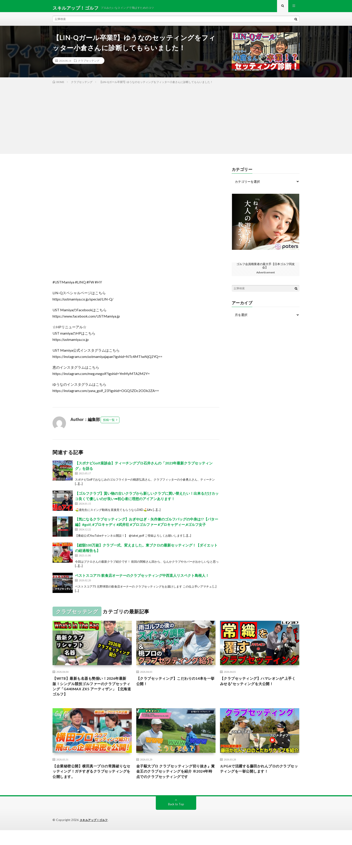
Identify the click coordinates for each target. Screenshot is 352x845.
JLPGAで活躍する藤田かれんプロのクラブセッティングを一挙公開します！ (259, 776)
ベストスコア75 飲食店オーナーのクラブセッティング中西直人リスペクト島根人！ (142, 579)
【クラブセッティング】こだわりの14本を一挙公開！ (174, 685)
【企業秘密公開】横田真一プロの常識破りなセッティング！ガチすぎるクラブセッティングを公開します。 (92, 779)
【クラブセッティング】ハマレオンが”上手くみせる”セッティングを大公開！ (258, 685)
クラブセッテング (88, 64)
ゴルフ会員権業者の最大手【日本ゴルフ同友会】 (265, 269)
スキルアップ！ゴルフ (95, 835)
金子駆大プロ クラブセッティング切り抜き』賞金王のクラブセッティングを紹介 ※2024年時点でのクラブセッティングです (174, 782)
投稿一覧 (109, 423)
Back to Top (176, 819)
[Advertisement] (176, 121)
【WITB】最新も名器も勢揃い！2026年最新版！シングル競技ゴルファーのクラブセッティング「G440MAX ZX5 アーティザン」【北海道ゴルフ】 (92, 691)
